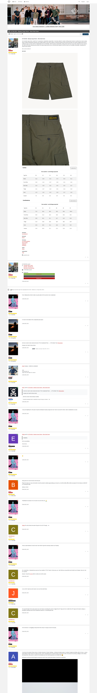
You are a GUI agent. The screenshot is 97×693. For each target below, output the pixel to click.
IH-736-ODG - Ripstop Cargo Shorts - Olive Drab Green (39, 387)
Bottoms (11, 33)
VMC (23, 252)
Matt (9, 310)
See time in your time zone (29, 268)
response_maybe (45, 276)
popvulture (10, 376)
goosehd (10, 398)
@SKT (10, 379)
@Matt (10, 537)
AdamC (10, 663)
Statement (24, 243)
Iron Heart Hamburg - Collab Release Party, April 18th (48, 26)
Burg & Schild (24, 242)
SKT (9, 333)
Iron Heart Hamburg (26, 241)
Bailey (9, 491)
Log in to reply (85, 34)
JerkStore (10, 599)
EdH (9, 445)
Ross (9, 49)
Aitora (23, 249)
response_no (45, 278)
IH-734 (31, 573)
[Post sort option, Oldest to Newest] (81, 34)
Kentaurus (24, 245)
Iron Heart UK (25, 233)
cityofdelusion (11, 536)
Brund (23, 237)
